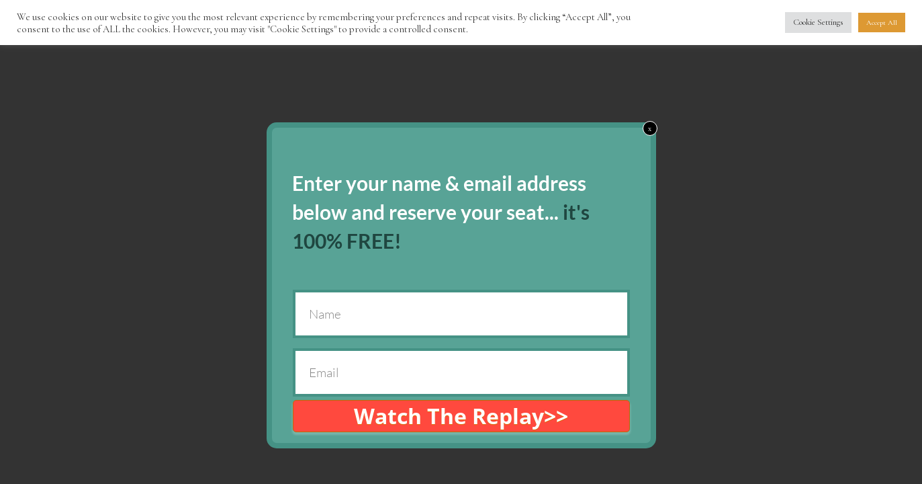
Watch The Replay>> (461, 415)
